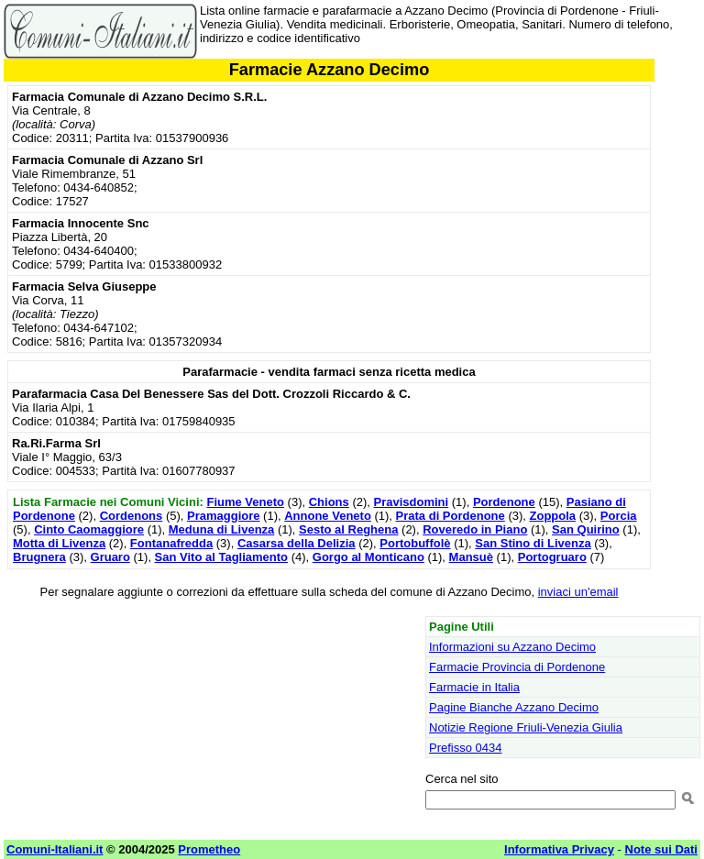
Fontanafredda (171, 543)
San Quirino (586, 529)
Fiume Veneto (245, 502)
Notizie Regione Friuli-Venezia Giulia (525, 727)
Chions (329, 502)
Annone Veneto (327, 516)
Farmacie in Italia (474, 687)
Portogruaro (552, 557)
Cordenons (131, 516)
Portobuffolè (415, 543)
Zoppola (553, 516)
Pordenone (504, 502)
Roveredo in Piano (475, 529)
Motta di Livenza (59, 543)
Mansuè (471, 557)
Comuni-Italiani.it (54, 849)
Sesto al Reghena (348, 529)
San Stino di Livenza (532, 543)
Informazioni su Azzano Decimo (512, 647)
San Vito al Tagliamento (221, 557)
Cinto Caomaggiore (89, 529)
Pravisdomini (411, 502)
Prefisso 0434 (465, 747)
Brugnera (39, 557)
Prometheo (209, 849)
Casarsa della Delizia (296, 543)
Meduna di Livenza (222, 529)
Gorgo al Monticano (368, 557)
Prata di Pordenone (450, 516)
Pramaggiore (223, 516)
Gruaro (110, 557)
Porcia (618, 516)
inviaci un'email (578, 592)
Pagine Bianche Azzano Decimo (514, 707)
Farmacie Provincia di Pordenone (517, 667)
